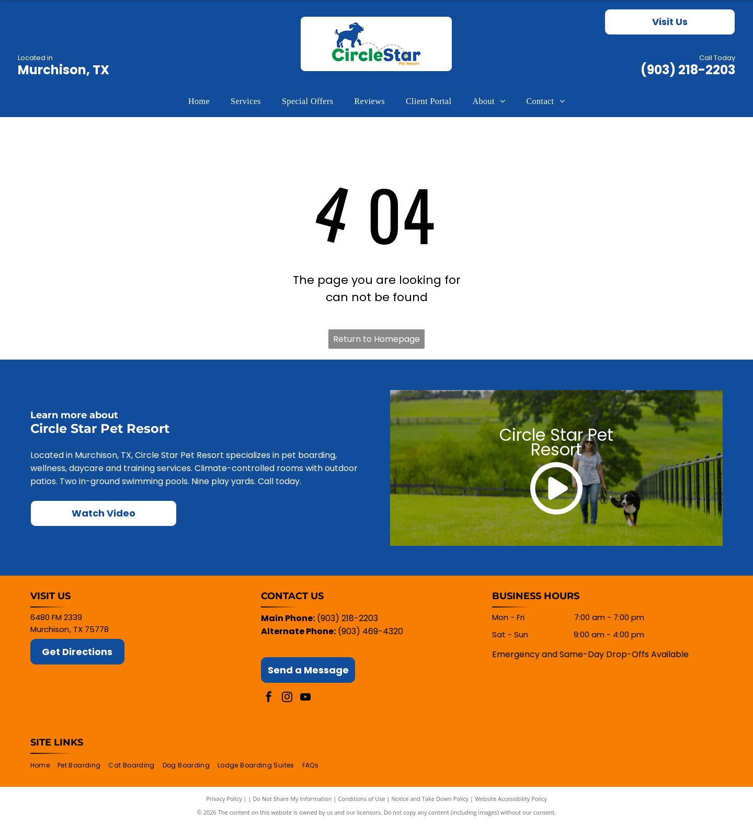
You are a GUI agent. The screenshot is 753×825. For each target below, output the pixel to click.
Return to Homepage (376, 339)
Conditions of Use (361, 799)
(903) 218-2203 (688, 69)
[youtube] (305, 698)
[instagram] (287, 698)
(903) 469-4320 (370, 631)
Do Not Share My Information (292, 799)
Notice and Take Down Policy (430, 799)
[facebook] (269, 698)
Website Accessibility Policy (511, 799)
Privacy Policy (224, 799)
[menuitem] (199, 101)
